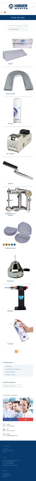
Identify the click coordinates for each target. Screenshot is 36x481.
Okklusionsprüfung (10, 372)
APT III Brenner (10, 153)
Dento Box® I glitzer (10, 248)
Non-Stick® (10, 344)
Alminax (10, 63)
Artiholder (10, 183)
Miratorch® (10, 311)
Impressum (5, 449)
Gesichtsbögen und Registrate (13, 369)
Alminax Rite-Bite (10, 93)
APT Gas (10, 123)
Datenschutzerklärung (8, 450)
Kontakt (5, 452)
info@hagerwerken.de (12, 435)
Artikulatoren (9, 366)
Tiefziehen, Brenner (10, 374)
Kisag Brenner (10, 281)
